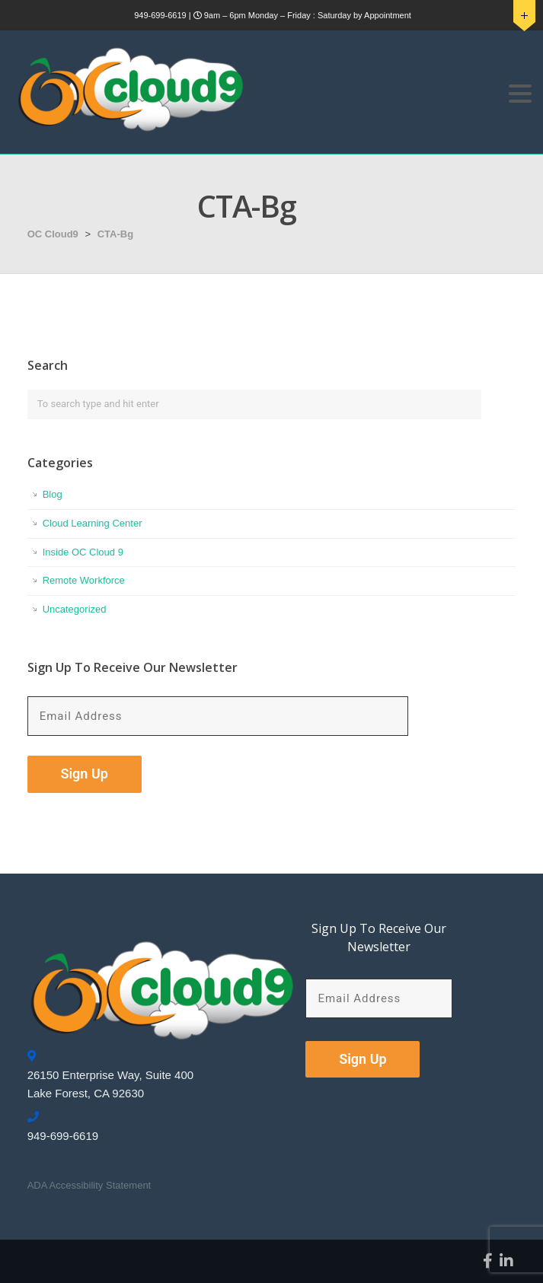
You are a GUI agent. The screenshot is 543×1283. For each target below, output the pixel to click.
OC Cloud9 (52, 234)
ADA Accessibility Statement (89, 1185)
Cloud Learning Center (92, 523)
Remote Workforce (84, 580)
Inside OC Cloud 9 (83, 552)
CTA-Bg (115, 234)
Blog (52, 494)
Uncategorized (75, 609)
